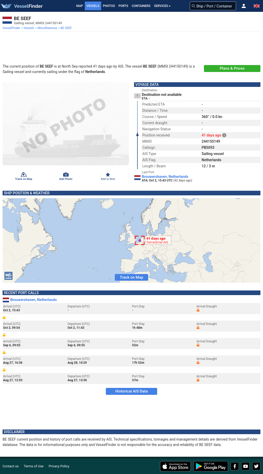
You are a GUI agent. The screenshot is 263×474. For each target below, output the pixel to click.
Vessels (93, 6)
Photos (109, 6)
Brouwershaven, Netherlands (165, 177)
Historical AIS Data (131, 391)
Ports (123, 6)
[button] (243, 6)
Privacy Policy (59, 466)
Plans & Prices (232, 68)
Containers (141, 6)
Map (79, 6)
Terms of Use (34, 466)
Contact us (11, 466)
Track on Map (131, 277)
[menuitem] (12, 28)
